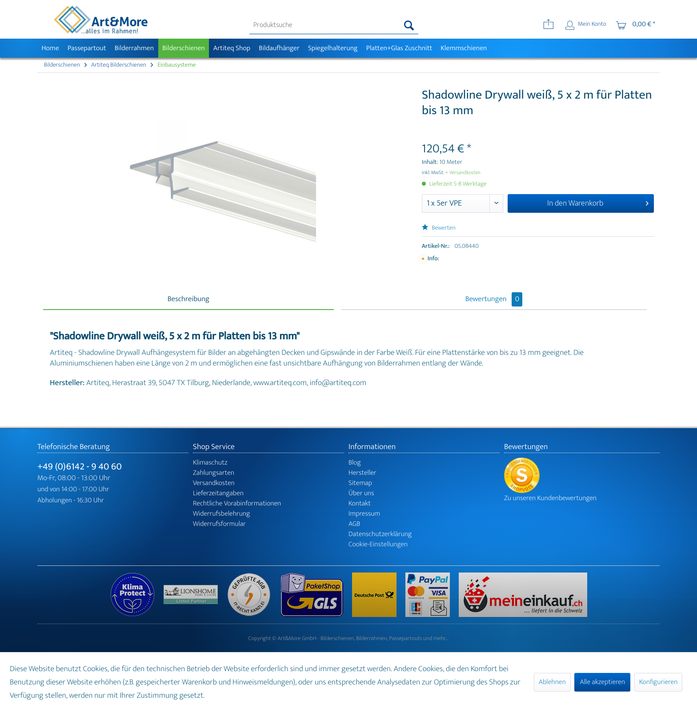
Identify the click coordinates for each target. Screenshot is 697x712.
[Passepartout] (86, 48)
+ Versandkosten (463, 172)
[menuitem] (334, 25)
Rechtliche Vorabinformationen (237, 503)
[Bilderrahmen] (134, 48)
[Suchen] (409, 25)
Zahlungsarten (213, 473)
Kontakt (359, 503)
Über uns (361, 493)
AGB (354, 524)
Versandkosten (214, 483)
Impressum (364, 514)
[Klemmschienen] (464, 48)
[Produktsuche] (334, 25)
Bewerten (439, 228)
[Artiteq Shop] (232, 48)
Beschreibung (188, 299)
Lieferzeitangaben (218, 493)
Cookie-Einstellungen (378, 544)
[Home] (50, 48)
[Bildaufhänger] (279, 48)
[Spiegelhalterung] (333, 48)
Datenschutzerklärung (380, 534)
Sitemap (360, 483)
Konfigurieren (658, 682)
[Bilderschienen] (183, 48)
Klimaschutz (210, 462)
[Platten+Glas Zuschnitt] (399, 48)
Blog (354, 462)
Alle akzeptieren (602, 682)
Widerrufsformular (219, 524)
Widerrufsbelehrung (221, 514)
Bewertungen (494, 299)
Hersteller (362, 473)
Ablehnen (552, 682)
